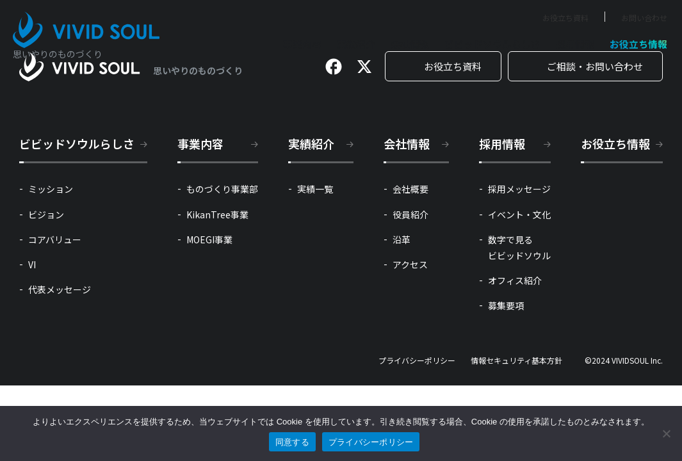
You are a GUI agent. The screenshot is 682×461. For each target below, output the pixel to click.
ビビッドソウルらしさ (492, 44)
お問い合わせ (644, 17)
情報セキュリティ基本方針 (516, 360)
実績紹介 (356, 44)
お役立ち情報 (638, 44)
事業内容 (302, 44)
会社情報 (410, 44)
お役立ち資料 (565, 17)
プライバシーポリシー (416, 360)
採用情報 (575, 44)
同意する (292, 442)
